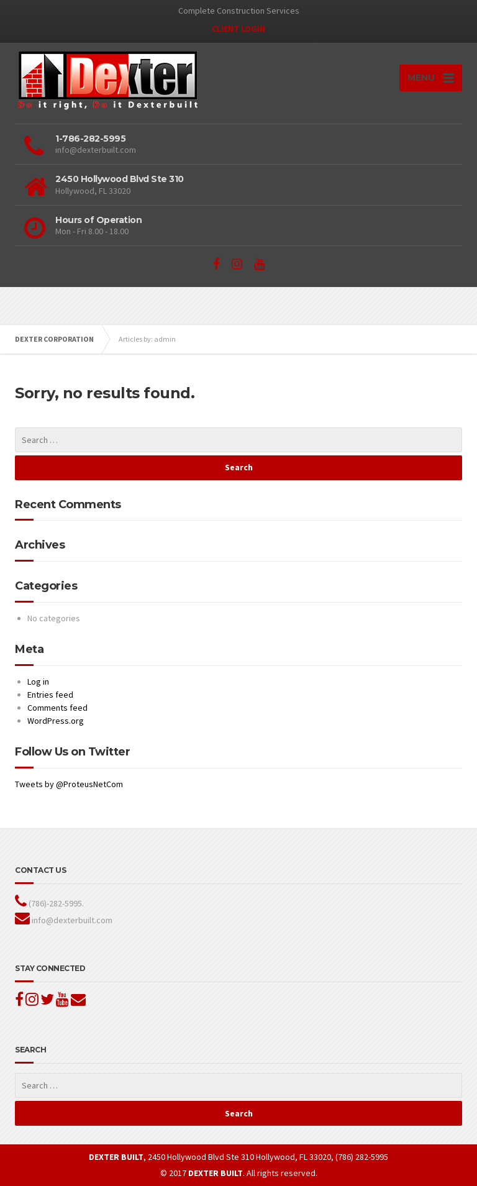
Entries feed (50, 694)
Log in (38, 681)
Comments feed (57, 707)
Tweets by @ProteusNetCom (69, 784)
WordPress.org (55, 720)
